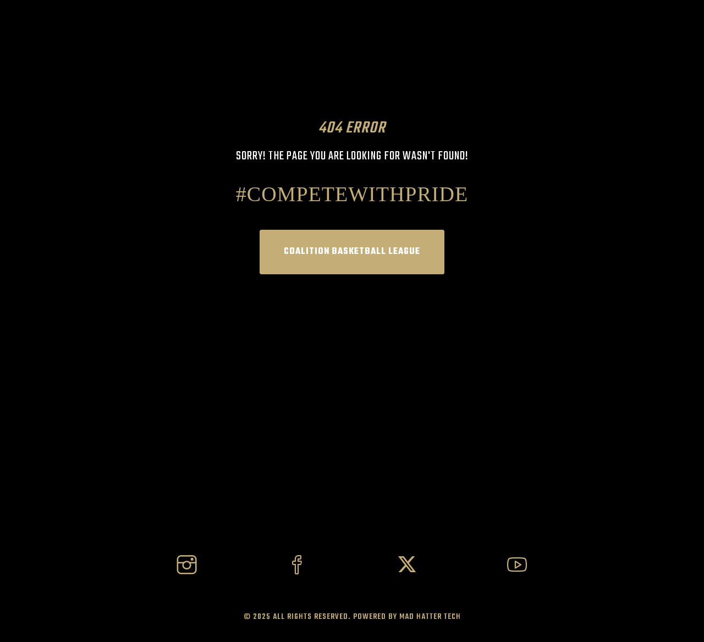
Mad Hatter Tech (430, 617)
